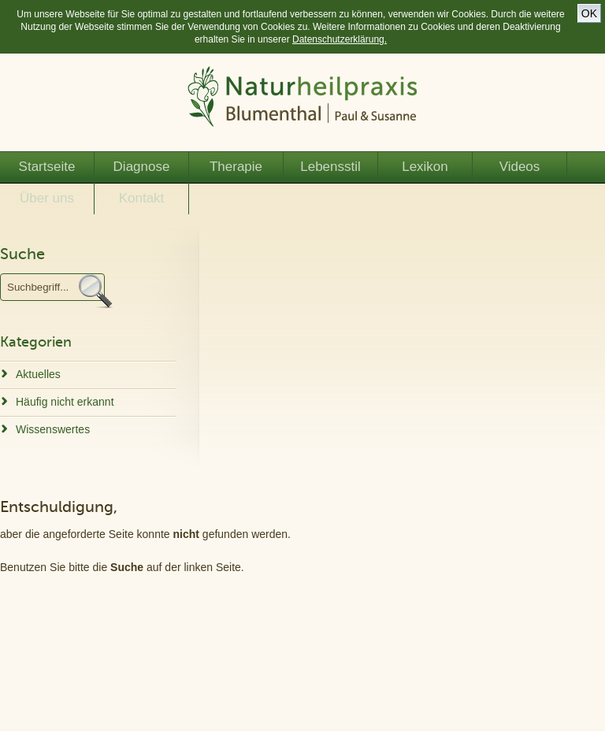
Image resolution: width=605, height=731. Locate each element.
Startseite (47, 166)
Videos (519, 166)
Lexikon (425, 166)
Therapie (236, 166)
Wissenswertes (53, 429)
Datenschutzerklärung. (339, 39)
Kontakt (142, 198)
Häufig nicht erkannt (65, 401)
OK (589, 13)
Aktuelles (38, 374)
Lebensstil (330, 166)
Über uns (47, 198)
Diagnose (141, 166)
